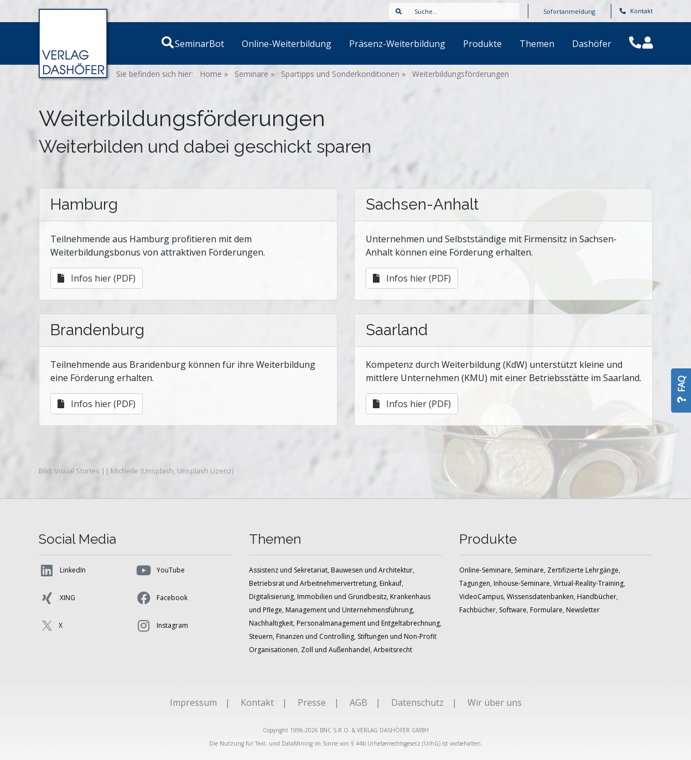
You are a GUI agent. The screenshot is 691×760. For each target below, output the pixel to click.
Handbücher (596, 596)
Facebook (162, 598)
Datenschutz (417, 702)
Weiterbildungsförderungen (460, 74)
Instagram (162, 625)
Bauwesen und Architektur (372, 570)
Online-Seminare (485, 570)
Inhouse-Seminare (521, 583)
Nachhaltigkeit (271, 623)
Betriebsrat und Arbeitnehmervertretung (312, 583)
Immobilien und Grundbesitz (342, 596)
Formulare (546, 610)
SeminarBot (212, 44)
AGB (358, 702)
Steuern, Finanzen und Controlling (301, 636)
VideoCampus (481, 596)
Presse (312, 702)
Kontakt (636, 11)
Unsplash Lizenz (204, 471)
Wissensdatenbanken (540, 596)
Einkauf (391, 583)
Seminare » (254, 74)
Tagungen (474, 583)
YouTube (160, 570)
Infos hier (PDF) (97, 278)
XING (57, 598)
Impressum (193, 702)
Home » (214, 74)
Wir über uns (494, 702)
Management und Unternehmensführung (349, 610)
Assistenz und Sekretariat (288, 570)
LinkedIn (62, 570)
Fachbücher (477, 610)
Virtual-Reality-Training (588, 583)
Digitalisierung (271, 596)
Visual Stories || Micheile (96, 471)
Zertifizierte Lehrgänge (583, 570)
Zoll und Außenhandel (335, 649)
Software (513, 610)
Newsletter (583, 610)
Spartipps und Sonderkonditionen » (343, 74)
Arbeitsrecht (392, 649)
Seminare (529, 570)
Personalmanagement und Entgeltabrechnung (368, 623)
